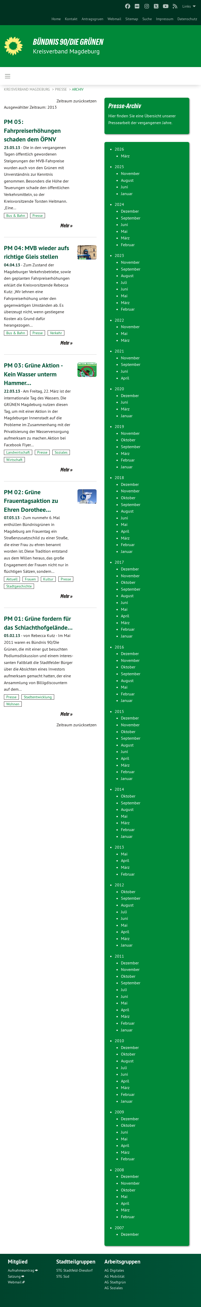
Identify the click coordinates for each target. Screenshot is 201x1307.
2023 (119, 255)
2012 (119, 884)
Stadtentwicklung (38, 697)
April (125, 378)
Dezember (130, 211)
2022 (119, 320)
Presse (61, 89)
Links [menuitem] (186, 6)
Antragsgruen (92, 19)
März (125, 155)
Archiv (77, 89)
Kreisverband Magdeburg (27, 89)
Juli (124, 282)
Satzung (14, 1276)
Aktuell (12, 579)
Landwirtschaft (18, 452)
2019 (119, 426)
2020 (119, 388)
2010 (119, 1040)
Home (56, 19)
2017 (119, 562)
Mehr (64, 225)
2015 (119, 711)
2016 (119, 647)
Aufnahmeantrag (21, 1270)
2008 (119, 1169)
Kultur (48, 579)
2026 (119, 149)
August (127, 180)
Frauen (30, 579)
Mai (124, 231)
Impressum (164, 19)
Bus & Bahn (15, 215)
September (130, 218)
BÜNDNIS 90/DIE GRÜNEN (68, 42)
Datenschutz (187, 19)
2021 (119, 351)
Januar (126, 193)
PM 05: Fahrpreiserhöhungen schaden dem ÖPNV (32, 130)
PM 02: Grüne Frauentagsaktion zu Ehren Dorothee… (31, 501)
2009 (119, 1111)
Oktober (128, 439)
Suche (147, 19)
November (130, 173)
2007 (119, 1227)
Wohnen (12, 704)
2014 (119, 789)
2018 (119, 477)
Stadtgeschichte (19, 586)
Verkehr (56, 333)
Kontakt (71, 19)
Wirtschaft (14, 459)
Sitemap (131, 19)
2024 (119, 204)
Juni (124, 186)
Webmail (114, 19)
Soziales (61, 452)
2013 (119, 847)
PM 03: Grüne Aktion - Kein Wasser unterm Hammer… (33, 374)
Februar (128, 244)
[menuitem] (56, 19)
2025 (119, 166)
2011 (119, 956)
